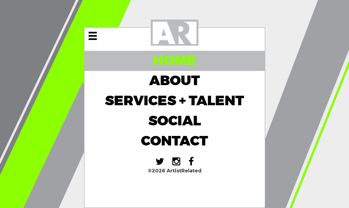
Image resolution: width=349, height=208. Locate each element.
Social (174, 121)
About (174, 81)
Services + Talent (174, 101)
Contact (174, 141)
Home (174, 61)
